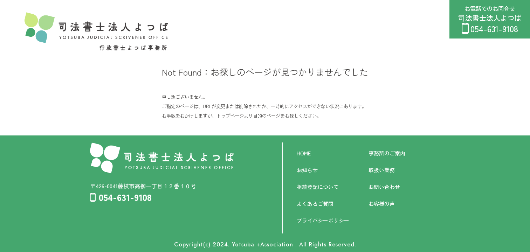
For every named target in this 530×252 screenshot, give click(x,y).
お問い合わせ (384, 186)
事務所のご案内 (387, 153)
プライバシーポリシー (323, 220)
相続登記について (318, 186)
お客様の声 (382, 203)
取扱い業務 (382, 170)
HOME (304, 153)
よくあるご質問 (315, 203)
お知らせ (307, 170)
